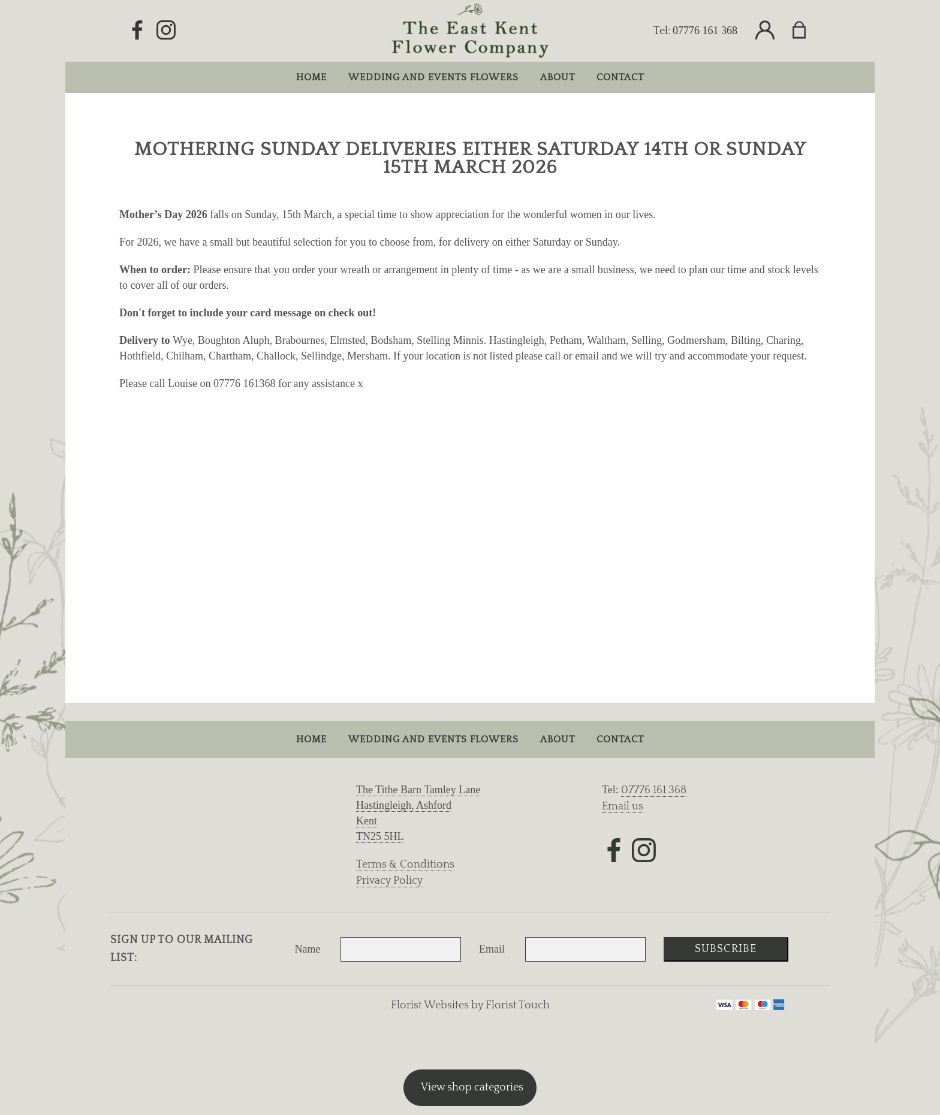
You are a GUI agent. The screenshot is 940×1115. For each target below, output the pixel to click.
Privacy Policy (389, 881)
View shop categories (472, 1087)
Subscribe (726, 949)
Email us (622, 806)
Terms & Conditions (405, 865)
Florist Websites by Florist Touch (470, 1005)
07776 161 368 (705, 30)
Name (308, 949)
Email (492, 949)
